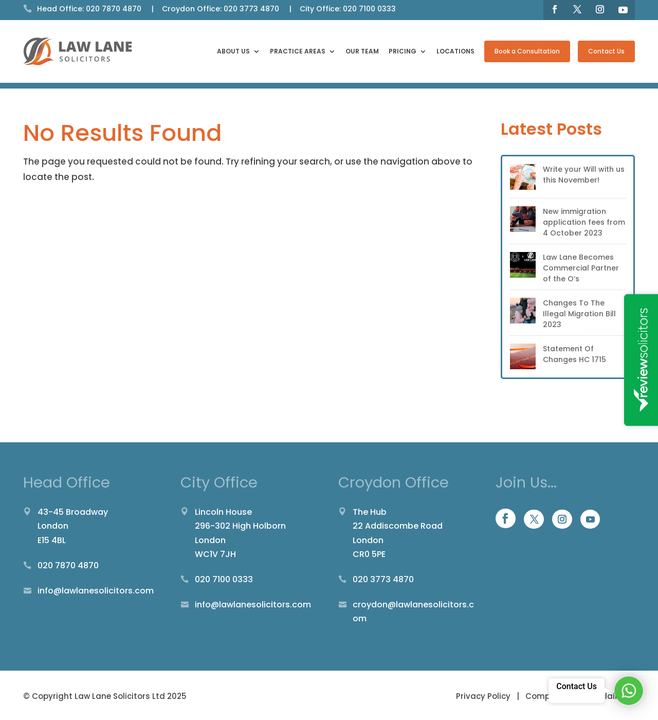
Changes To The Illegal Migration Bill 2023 (579, 314)
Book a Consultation (527, 51)
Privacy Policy (484, 696)
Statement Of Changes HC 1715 (574, 354)
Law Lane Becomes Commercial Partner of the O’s (581, 268)
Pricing (402, 52)
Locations (455, 52)
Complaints (549, 696)
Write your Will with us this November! (584, 174)
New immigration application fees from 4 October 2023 (584, 222)
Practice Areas (297, 52)
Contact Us (606, 51)
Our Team (362, 52)
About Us (233, 52)
